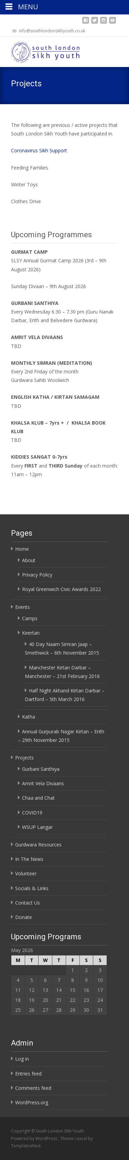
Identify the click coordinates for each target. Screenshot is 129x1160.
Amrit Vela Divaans (43, 783)
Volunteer (25, 873)
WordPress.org (31, 1102)
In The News (29, 859)
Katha (28, 716)
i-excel (81, 1138)
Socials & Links (32, 888)
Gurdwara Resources (38, 844)
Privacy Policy (37, 574)
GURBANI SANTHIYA (34, 303)
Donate (23, 917)
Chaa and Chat (38, 798)
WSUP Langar (37, 827)
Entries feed (28, 1073)
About (28, 560)
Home (22, 549)
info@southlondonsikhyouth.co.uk (52, 31)
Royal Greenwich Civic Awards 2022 (61, 589)
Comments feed (33, 1088)
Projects (24, 757)
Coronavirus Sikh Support (39, 150)
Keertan (31, 633)
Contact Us (27, 902)
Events (22, 607)
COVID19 (32, 812)
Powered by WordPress (34, 1138)
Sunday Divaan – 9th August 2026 (48, 286)
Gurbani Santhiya (41, 769)
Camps (29, 618)
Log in (22, 1058)
